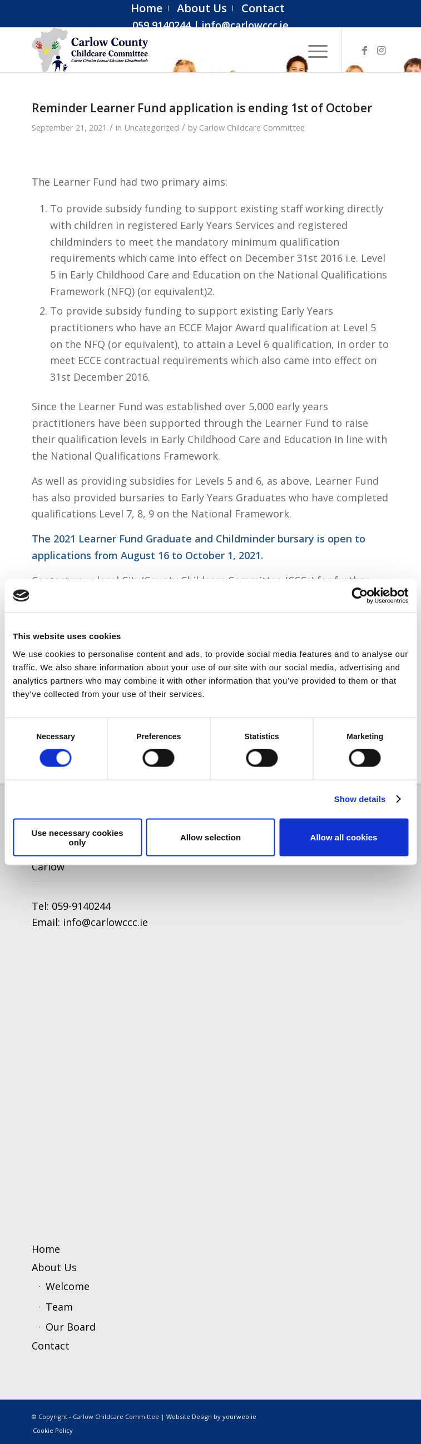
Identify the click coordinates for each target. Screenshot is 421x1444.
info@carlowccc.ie (245, 25)
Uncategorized (151, 127)
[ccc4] (175, 50)
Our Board (71, 1326)
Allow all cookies (344, 837)
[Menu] (312, 50)
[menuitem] (147, 8)
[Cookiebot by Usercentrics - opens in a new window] (359, 595)
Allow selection (210, 837)
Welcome (68, 1286)
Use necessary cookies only (77, 837)
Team (59, 1306)
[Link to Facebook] (364, 50)
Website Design (189, 1416)
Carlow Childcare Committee (252, 127)
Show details (360, 799)
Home (46, 1249)
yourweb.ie (239, 1416)
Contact (51, 1345)
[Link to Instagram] (381, 50)
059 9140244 (161, 25)
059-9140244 (81, 906)
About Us (54, 1267)
